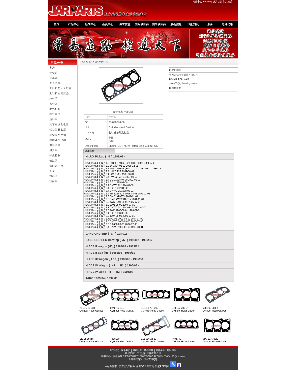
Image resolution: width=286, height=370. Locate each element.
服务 (210, 24)
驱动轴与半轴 (57, 134)
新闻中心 (90, 24)
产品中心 (73, 24)
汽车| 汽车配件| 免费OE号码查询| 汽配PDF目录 (144, 366)
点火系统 (55, 83)
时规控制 (55, 155)
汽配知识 (193, 24)
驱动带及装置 (57, 129)
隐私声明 (171, 350)
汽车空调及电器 (59, 124)
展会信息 (176, 24)
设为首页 (217, 1)
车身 (52, 67)
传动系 (53, 72)
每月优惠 (227, 24)
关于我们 (114, 350)
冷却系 (53, 98)
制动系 (53, 176)
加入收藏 (227, 1)
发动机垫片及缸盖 (60, 88)
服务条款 (160, 350)
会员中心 (107, 24)
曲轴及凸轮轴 (57, 140)
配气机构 (55, 109)
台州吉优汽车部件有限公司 (183, 74)
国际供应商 (142, 24)
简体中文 (197, 1)
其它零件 (55, 114)
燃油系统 (55, 145)
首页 (56, 24)
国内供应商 (159, 24)
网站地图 (137, 350)
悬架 (52, 171)
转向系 (53, 181)
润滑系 (53, 150)
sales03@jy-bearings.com (183, 83)
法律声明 (149, 350)
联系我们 (125, 350)
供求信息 (124, 24)
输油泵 (53, 160)
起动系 (53, 119)
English (207, 1)
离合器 (53, 103)
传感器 (53, 78)
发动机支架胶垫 (59, 93)
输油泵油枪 (56, 165)
